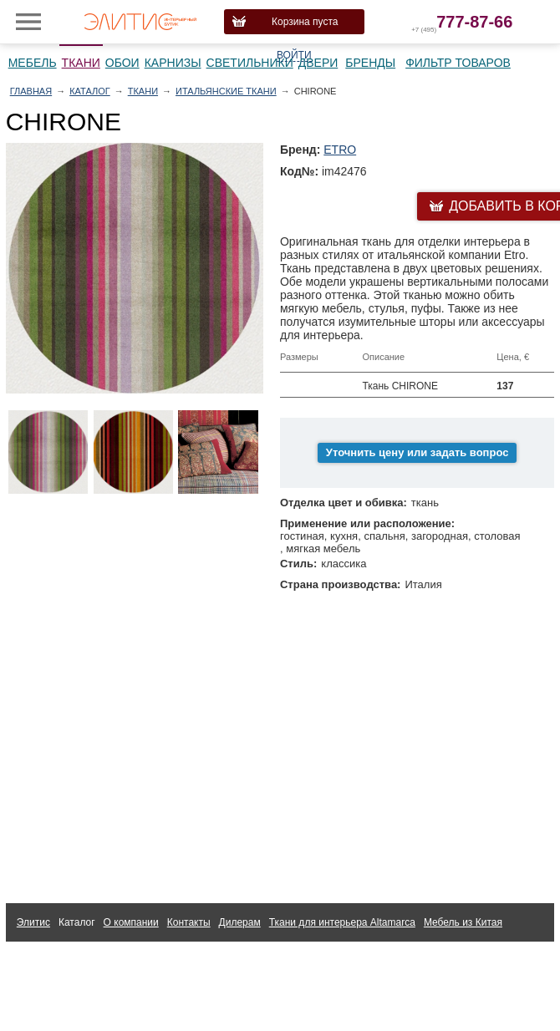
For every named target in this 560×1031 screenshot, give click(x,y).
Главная (31, 91)
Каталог (89, 91)
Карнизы (173, 62)
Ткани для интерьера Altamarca (342, 922)
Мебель (32, 62)
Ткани (81, 62)
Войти (294, 55)
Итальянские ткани (226, 91)
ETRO (339, 149)
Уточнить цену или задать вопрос (417, 452)
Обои (122, 62)
